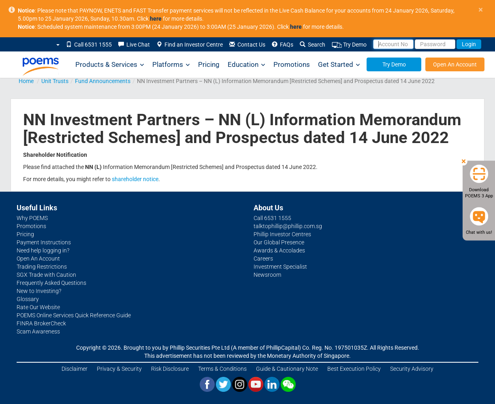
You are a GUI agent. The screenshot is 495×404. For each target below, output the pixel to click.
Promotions (291, 64)
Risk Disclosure (170, 369)
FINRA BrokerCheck (41, 323)
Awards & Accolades (279, 250)
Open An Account (455, 64)
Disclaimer (74, 369)
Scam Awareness (38, 331)
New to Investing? (39, 291)
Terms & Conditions (222, 369)
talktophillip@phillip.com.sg (288, 226)
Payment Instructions (44, 242)
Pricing (209, 64)
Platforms (171, 64)
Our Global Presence (279, 242)
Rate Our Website (38, 307)
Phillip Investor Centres (282, 234)
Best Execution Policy (354, 369)
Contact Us (247, 44)
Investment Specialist (280, 266)
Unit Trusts (54, 81)
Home (26, 81)
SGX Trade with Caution (46, 274)
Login (469, 44)
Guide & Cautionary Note (287, 369)
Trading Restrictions (42, 266)
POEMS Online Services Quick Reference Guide (74, 315)
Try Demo (349, 44)
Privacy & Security (119, 369)
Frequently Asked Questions (51, 283)
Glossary (28, 299)
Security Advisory (411, 369)
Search (312, 44)
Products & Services (109, 64)
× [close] (480, 10)
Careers (263, 258)
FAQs (282, 44)
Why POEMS (32, 218)
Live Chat (134, 44)
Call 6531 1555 (89, 44)
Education (246, 64)
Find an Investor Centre (189, 44)
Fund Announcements (102, 81)
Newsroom (267, 274)
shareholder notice (135, 179)
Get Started (339, 64)
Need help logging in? (43, 250)
